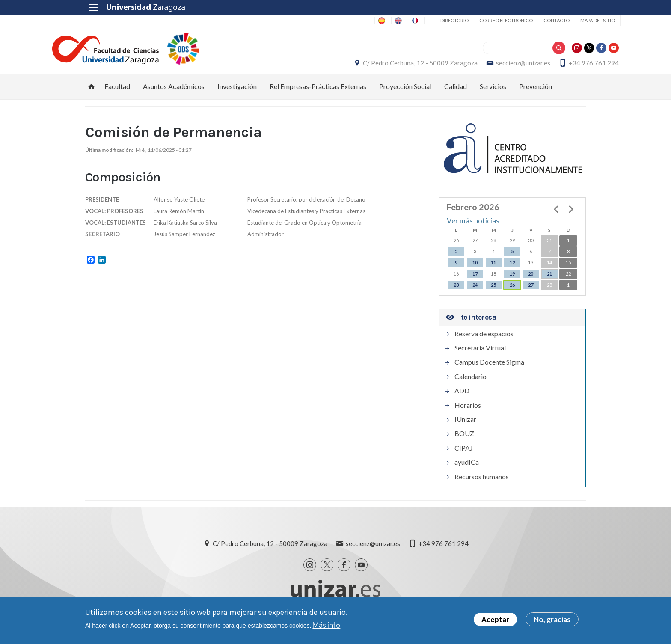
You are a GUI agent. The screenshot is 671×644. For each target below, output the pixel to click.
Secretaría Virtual (480, 357)
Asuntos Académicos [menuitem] (174, 95)
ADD (461, 400)
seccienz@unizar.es (490, 67)
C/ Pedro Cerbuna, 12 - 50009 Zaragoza (387, 67)
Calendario (470, 385)
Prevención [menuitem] (535, 95)
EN (359, 20)
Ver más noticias (473, 229)
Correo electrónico (471, 20)
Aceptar (495, 619)
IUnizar (465, 428)
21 (549, 282)
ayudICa (466, 471)
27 (530, 293)
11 (493, 271)
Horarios (467, 414)
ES (337, 20)
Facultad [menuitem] (117, 95)
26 (512, 293)
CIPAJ (463, 456)
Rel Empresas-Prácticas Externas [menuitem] (318, 95)
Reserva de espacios (484, 342)
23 (456, 293)
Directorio (420, 20)
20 (530, 282)
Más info (326, 624)
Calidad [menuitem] (455, 95)
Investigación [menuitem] (237, 95)
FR (383, 20)
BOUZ (464, 442)
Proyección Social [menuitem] (405, 95)
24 (475, 293)
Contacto (522, 20)
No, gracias (552, 619)
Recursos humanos (481, 485)
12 (512, 271)
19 (512, 282)
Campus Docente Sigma (489, 371)
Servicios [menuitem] (493, 95)
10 (475, 271)
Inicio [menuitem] (91, 95)
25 (493, 293)
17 (475, 282)
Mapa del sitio (563, 20)
